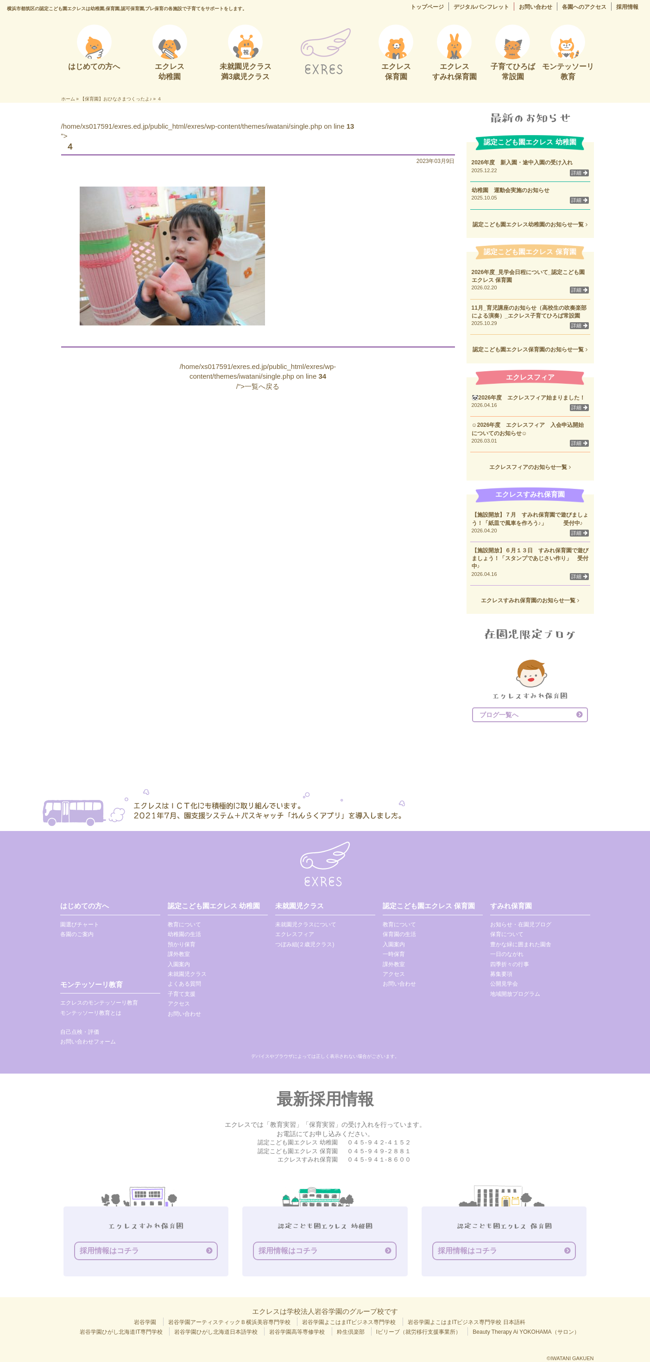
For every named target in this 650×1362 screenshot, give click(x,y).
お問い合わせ (535, 7)
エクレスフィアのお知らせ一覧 (529, 467)
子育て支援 (182, 994)
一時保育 (394, 954)
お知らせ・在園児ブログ (520, 924)
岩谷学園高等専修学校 (297, 1332)
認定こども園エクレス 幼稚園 (214, 906)
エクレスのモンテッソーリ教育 (99, 1003)
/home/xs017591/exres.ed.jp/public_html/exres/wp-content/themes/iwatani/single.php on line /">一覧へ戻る (258, 376)
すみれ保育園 (511, 906)
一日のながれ (507, 954)
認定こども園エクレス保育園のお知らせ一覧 (530, 349)
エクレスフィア (294, 934)
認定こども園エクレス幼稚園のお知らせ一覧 (530, 224)
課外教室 (179, 954)
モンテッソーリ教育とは (90, 1013)
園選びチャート (79, 924)
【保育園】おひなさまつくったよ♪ (116, 98)
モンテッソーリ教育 (91, 984)
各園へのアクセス (584, 7)
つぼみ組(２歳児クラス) (304, 944)
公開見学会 (504, 984)
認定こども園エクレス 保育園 (429, 906)
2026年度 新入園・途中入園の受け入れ (522, 162)
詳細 (579, 172)
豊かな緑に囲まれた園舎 (520, 944)
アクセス (179, 1003)
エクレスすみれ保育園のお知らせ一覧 (530, 600)
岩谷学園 (145, 1322)
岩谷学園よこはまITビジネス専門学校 (349, 1322)
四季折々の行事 (509, 964)
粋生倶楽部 (351, 1332)
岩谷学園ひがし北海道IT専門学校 (121, 1332)
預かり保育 (182, 944)
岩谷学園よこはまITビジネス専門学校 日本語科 (466, 1322)
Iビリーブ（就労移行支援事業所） (418, 1332)
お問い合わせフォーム (88, 1041)
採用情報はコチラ (109, 1251)
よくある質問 (184, 984)
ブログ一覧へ (499, 714)
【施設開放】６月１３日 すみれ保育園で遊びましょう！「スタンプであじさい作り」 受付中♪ (530, 558)
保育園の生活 (399, 934)
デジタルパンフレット (481, 7)
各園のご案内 (77, 934)
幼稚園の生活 (184, 934)
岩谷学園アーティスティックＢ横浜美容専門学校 (229, 1322)
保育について (507, 934)
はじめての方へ (84, 906)
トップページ (427, 7)
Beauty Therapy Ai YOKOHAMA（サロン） (526, 1332)
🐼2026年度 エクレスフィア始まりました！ (529, 397)
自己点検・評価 (79, 1032)
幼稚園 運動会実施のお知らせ (510, 190)
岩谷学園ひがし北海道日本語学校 (216, 1332)
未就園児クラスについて (305, 924)
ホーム (68, 98)
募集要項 (501, 974)
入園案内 (179, 964)
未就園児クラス (187, 974)
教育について (184, 924)
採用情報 (627, 7)
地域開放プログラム (515, 994)
